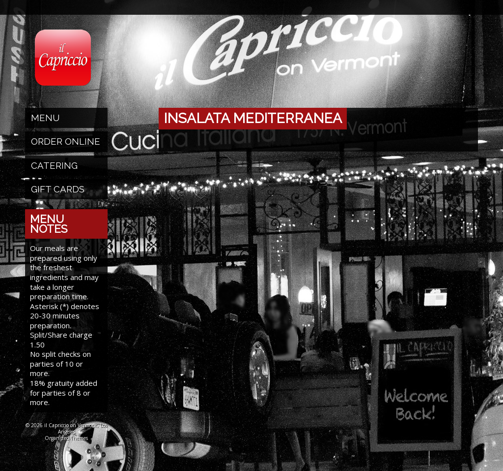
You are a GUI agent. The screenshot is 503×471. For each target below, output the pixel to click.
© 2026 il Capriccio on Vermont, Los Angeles (66, 428)
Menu (45, 117)
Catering (54, 165)
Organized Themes (66, 438)
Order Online (65, 141)
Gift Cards (57, 189)
